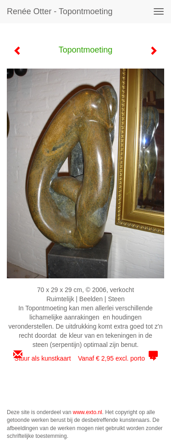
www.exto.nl (87, 412)
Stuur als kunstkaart (86, 358)
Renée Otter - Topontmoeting (60, 11)
